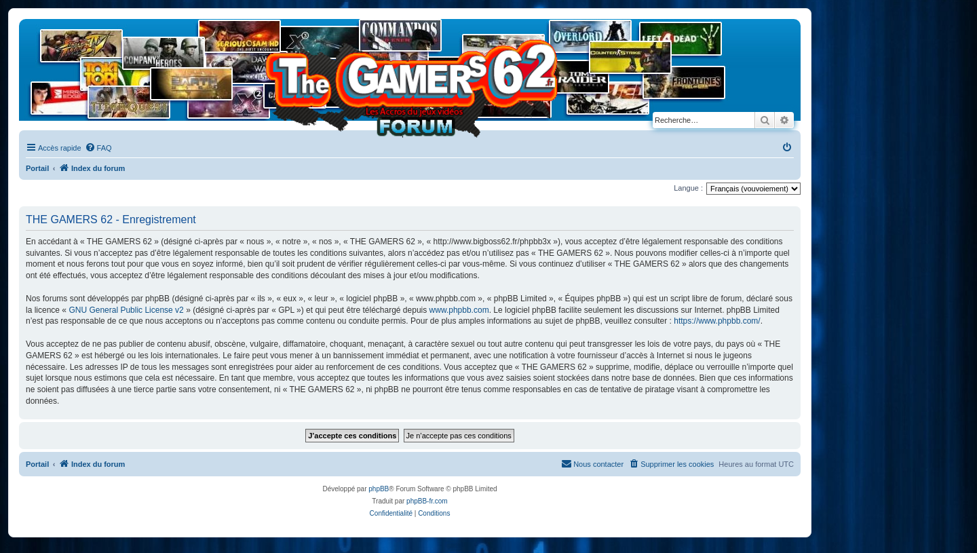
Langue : (688, 188)
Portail (37, 168)
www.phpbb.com (459, 310)
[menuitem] (98, 148)
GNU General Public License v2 (126, 310)
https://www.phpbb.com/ (717, 321)
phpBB (378, 489)
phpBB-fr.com (427, 501)
